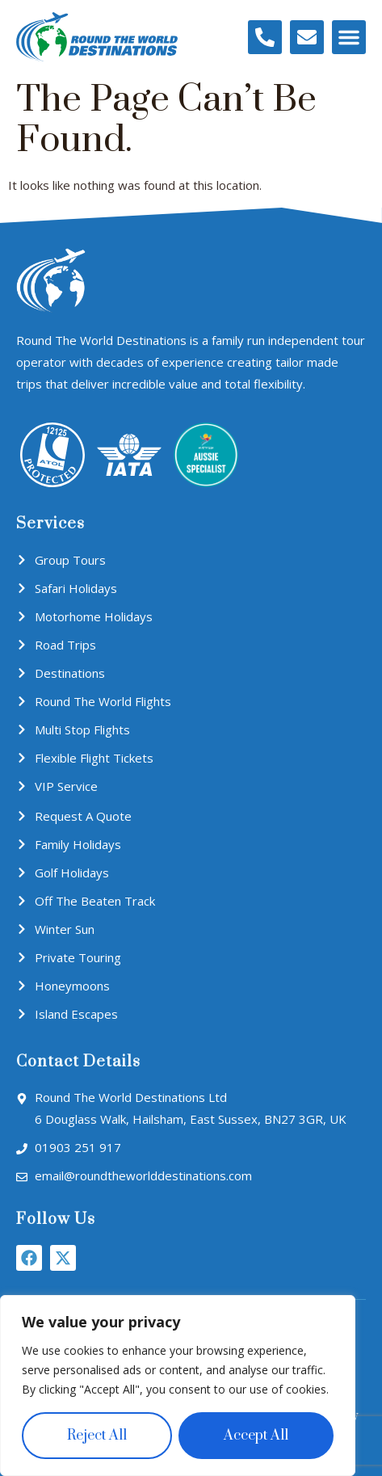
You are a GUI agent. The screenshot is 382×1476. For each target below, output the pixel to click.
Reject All (97, 1435)
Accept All (256, 1435)
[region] (177, 1385)
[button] (349, 37)
